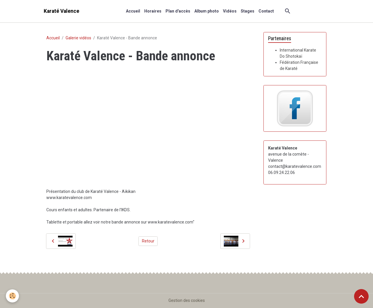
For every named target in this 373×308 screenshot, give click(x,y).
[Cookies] (12, 295)
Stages (247, 11)
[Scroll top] (361, 296)
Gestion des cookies (186, 300)
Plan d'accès (178, 11)
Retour (148, 241)
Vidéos (230, 11)
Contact (266, 11)
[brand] (61, 11)
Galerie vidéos (78, 38)
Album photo (206, 11)
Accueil (133, 11)
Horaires (152, 11)
